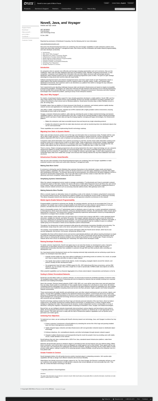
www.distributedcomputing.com (49, 44)
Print (138, 399)
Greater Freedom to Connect (51, 64)
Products (27, 9)
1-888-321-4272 (130, 399)
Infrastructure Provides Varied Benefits (54, 57)
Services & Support (42, 9)
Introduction (46, 52)
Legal (63, 389)
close (150, 399)
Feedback (145, 399)
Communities (66, 9)
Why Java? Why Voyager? (51, 54)
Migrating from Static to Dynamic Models (55, 55)
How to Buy (92, 9)
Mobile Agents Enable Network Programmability (57, 58)
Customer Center (27, 40)
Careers (57, 389)
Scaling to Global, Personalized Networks (55, 61)
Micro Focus (56, 3)
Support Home (26, 27)
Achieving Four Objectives (51, 63)
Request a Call (119, 399)
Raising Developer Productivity (52, 60)
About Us (79, 9)
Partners (55, 9)
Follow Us (107, 399)
